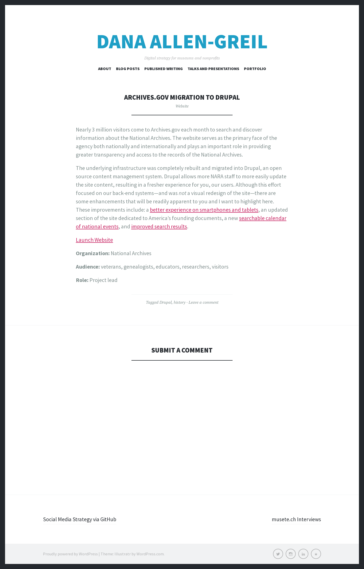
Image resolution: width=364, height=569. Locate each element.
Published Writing (163, 68)
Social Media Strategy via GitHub (80, 519)
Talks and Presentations (213, 68)
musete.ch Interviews (296, 519)
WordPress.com (150, 553)
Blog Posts (128, 68)
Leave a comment (203, 302)
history (179, 302)
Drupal (166, 302)
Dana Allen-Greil (182, 41)
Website (182, 106)
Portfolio (255, 68)
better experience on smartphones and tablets (204, 209)
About (104, 68)
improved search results (159, 226)
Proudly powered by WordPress (70, 553)
